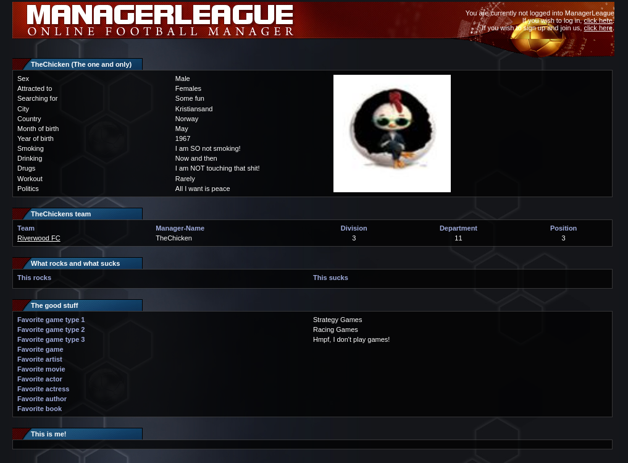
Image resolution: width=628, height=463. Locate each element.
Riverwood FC (39, 238)
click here (598, 20)
